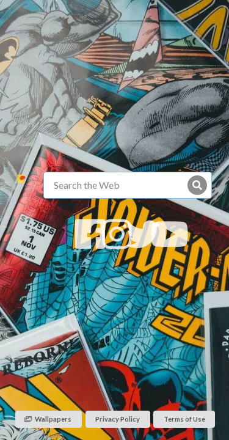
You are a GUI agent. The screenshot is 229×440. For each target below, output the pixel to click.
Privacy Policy (117, 419)
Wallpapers (48, 419)
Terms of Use (184, 419)
